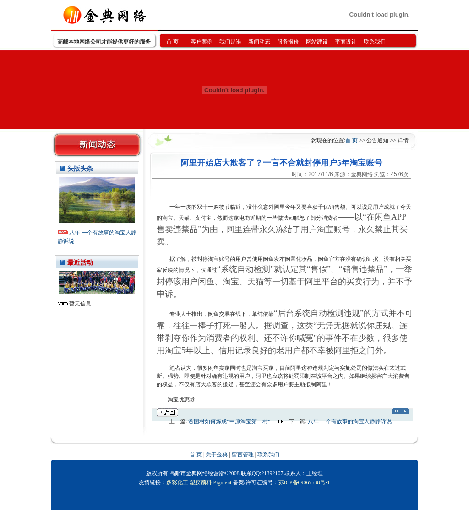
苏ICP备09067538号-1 (304, 482)
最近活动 (80, 262)
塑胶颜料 (201, 482)
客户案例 (202, 42)
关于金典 (217, 454)
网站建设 (317, 42)
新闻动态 (259, 42)
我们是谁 (230, 42)
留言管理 (243, 454)
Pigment (222, 482)
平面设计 (346, 42)
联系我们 (375, 42)
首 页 (172, 42)
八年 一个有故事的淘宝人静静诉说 (350, 421)
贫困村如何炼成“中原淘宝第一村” (230, 421)
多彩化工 (177, 482)
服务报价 (288, 42)
